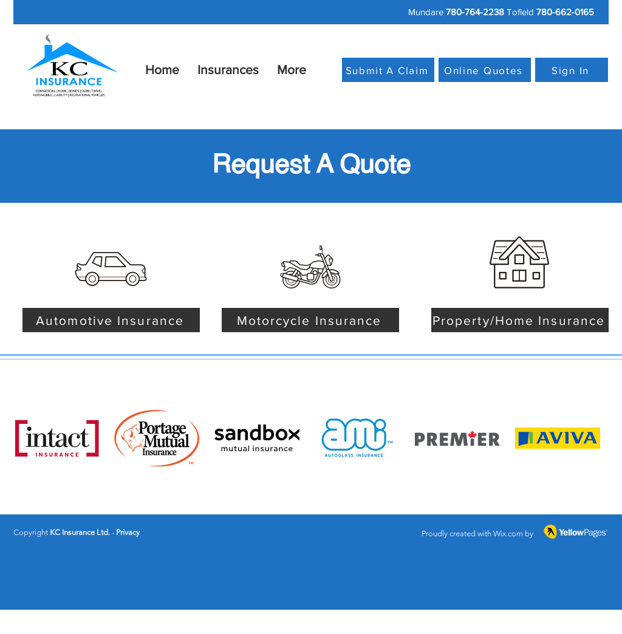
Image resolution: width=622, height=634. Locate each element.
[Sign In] (571, 70)
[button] (228, 70)
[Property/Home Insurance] (520, 320)
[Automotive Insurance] (111, 320)
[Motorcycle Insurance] (310, 320)
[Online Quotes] (485, 70)
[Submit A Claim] (388, 70)
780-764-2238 (475, 12)
